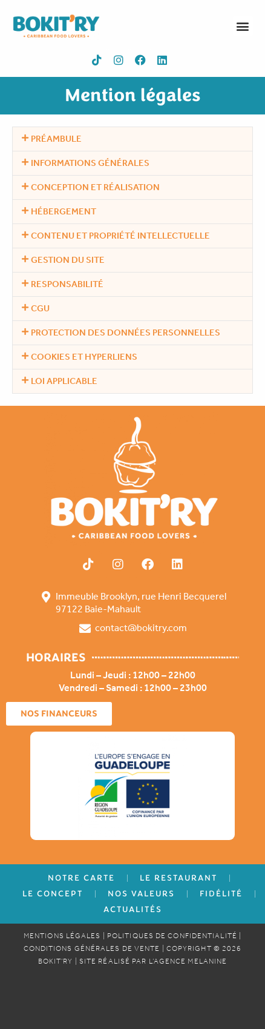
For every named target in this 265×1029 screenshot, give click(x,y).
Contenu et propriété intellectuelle (120, 235)
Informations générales (90, 162)
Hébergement (63, 211)
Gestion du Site (68, 259)
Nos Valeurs (141, 893)
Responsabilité (67, 284)
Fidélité (221, 893)
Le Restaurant (178, 878)
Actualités (132, 909)
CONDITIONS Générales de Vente (92, 948)
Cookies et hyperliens (84, 356)
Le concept (52, 893)
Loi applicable (64, 381)
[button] (243, 26)
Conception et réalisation (95, 187)
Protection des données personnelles (125, 332)
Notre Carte (81, 878)
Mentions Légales (62, 935)
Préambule (56, 138)
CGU (40, 308)
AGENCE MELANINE (190, 961)
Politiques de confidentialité (172, 935)
